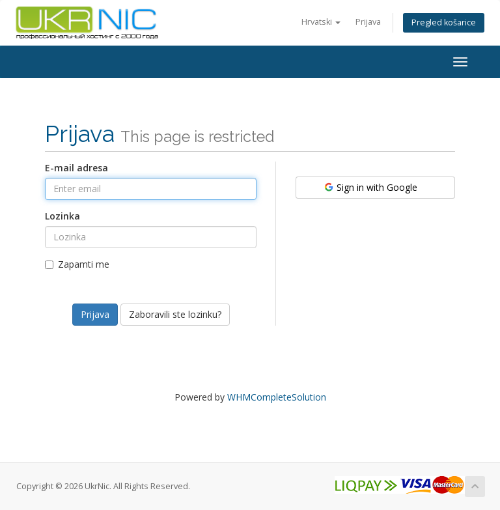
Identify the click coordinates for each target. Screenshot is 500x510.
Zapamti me (77, 264)
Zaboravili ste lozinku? (175, 314)
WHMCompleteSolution (276, 397)
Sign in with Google (370, 187)
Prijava (368, 21)
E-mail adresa (76, 168)
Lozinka (62, 216)
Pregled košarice (443, 22)
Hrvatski (320, 21)
